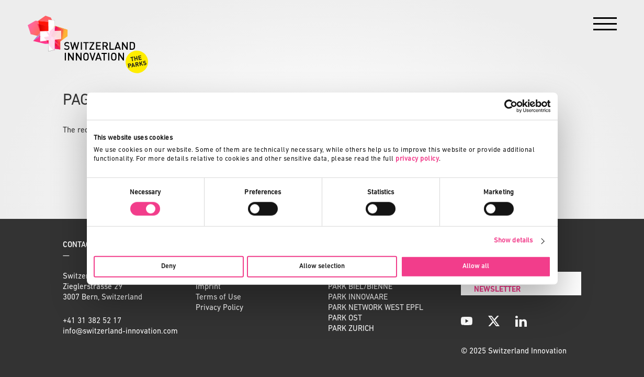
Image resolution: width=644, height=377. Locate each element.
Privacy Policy (219, 308)
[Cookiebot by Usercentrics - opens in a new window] (505, 106)
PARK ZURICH (351, 329)
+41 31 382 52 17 (92, 321)
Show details (513, 240)
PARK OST (345, 319)
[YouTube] (466, 321)
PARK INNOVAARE (358, 298)
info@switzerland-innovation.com (120, 332)
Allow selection (322, 265)
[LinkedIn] (521, 321)
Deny (168, 265)
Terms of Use (218, 298)
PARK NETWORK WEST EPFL (375, 308)
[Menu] (605, 26)
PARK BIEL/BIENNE (360, 287)
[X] (494, 321)
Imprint (208, 287)
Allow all (475, 265)
